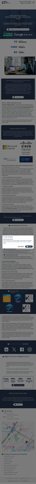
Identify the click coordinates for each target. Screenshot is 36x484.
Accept (28, 246)
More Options (20, 246)
